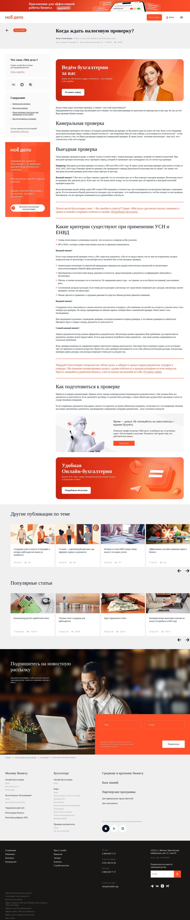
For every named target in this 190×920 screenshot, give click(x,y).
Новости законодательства (64, 815)
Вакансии (58, 854)
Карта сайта (10, 918)
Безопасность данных (13, 899)
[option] (33, 545)
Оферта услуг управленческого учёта (19, 915)
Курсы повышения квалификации (67, 805)
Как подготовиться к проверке (24, 119)
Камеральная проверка (21, 104)
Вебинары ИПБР (60, 819)
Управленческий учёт (15, 808)
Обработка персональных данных (18, 893)
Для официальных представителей (117, 798)
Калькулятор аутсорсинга (15, 802)
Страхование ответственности (17, 896)
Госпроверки (59, 809)
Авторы (57, 858)
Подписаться (173, 744)
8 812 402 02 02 (109, 863)
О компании (10, 850)
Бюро (56, 789)
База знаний (110, 782)
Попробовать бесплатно (124, 211)
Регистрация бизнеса (14, 813)
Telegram (22, 84)
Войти (171, 17)
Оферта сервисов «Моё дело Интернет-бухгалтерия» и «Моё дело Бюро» (26, 904)
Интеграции (10, 790)
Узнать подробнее (18, 72)
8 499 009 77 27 (109, 854)
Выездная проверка (20, 108)
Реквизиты (10, 854)
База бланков (59, 802)
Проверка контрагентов (64, 824)
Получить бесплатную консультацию (29, 208)
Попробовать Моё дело (20, 131)
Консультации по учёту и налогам (67, 796)
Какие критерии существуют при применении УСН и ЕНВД (25, 113)
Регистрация (154, 17)
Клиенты (58, 862)
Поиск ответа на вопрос (63, 812)
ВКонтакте (14, 84)
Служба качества (61, 865)
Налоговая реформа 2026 (16, 817)
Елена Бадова (67, 38)
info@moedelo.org (110, 886)
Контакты (9, 858)
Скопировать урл (30, 84)
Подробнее (124, 443)
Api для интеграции (61, 831)
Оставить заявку (73, 92)
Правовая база (59, 799)
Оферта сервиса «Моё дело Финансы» (20, 911)
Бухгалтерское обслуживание (18, 795)
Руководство (10, 862)
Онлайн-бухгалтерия (14, 780)
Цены (7, 783)
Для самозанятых (110, 803)
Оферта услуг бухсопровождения (18, 908)
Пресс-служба (60, 850)
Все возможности (12, 787)
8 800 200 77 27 (109, 872)
